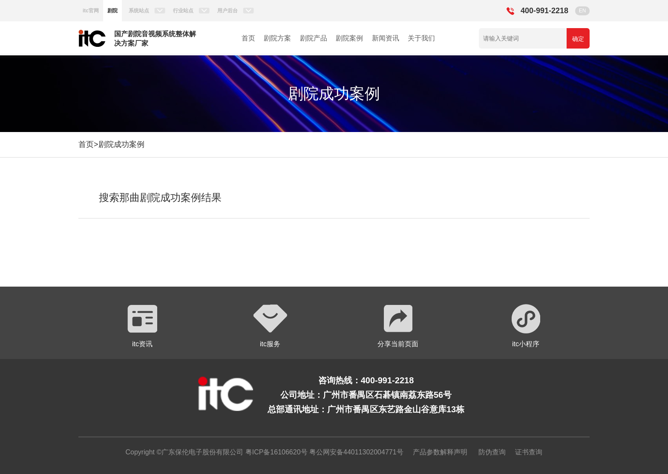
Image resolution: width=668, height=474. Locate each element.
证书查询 (528, 452)
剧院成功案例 (121, 144)
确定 (578, 38)
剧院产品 (313, 38)
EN (582, 11)
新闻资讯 (385, 38)
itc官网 (91, 11)
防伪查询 (492, 452)
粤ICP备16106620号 (275, 452)
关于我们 (421, 38)
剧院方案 (277, 38)
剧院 (112, 11)
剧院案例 (349, 38)
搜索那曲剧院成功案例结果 (160, 197)
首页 (248, 38)
